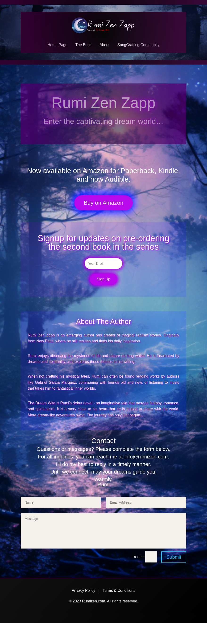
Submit (173, 557)
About (104, 45)
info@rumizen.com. (146, 457)
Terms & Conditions (119, 590)
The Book (83, 45)
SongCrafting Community (138, 45)
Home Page (57, 45)
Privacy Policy (83, 590)
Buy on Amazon (103, 203)
